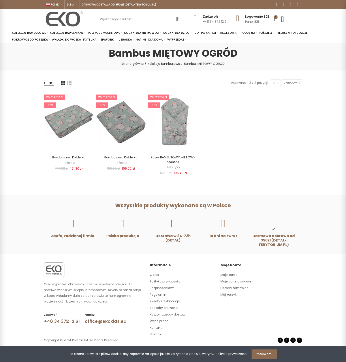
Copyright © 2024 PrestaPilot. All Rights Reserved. (81, 340)
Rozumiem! (264, 354)
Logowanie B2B (257, 16)
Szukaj (177, 19)
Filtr (48, 83)
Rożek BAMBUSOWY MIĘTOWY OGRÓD (173, 159)
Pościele (69, 163)
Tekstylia (173, 167)
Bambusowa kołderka (68, 157)
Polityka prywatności (231, 354)
